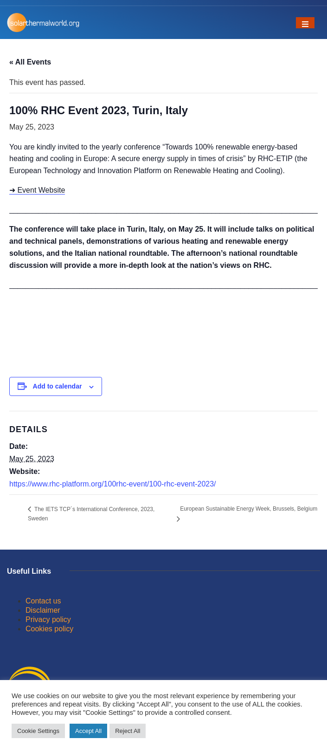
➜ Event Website (37, 190)
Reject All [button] (127, 730)
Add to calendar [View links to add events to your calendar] (57, 386)
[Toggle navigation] (305, 22)
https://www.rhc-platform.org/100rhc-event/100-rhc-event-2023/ (112, 484)
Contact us (43, 601)
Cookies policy (49, 629)
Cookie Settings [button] (38, 730)
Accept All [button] (88, 730)
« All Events (30, 62)
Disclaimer (43, 610)
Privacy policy (48, 619)
